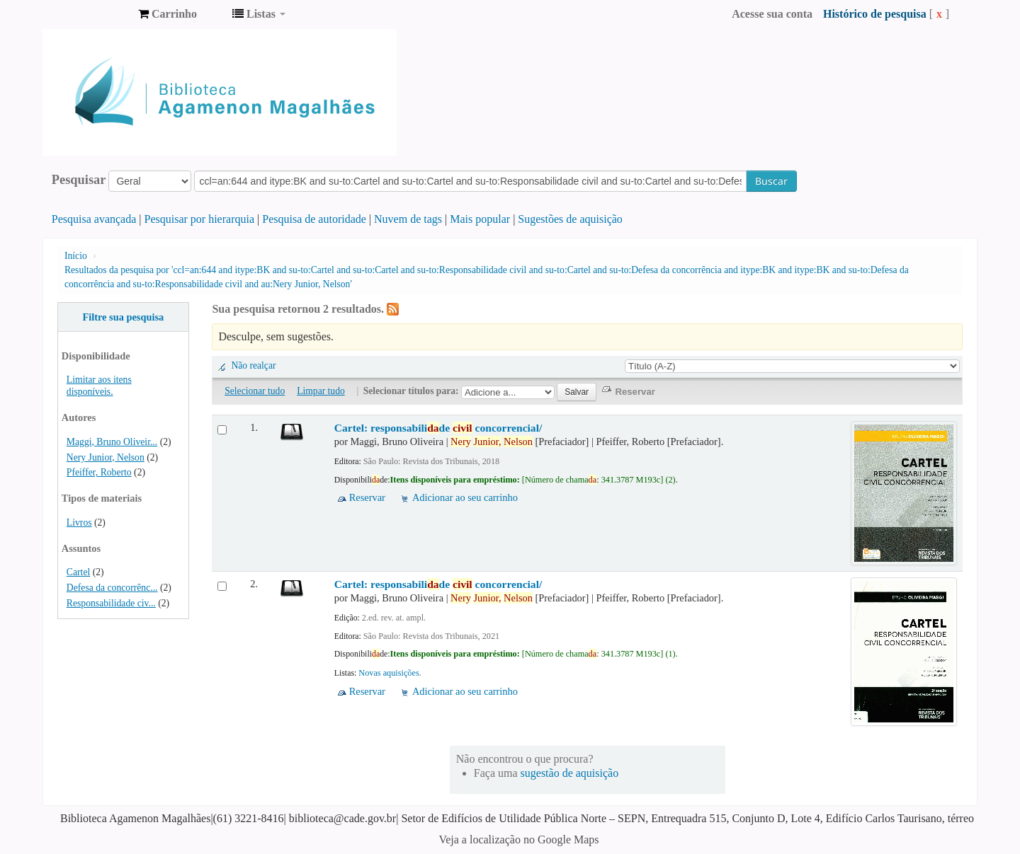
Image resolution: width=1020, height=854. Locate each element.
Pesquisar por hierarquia (199, 219)
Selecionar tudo (255, 391)
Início (75, 255)
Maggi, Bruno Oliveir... (112, 442)
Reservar (367, 497)
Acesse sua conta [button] (772, 14)
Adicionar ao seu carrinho (465, 497)
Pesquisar (79, 180)
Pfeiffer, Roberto (99, 472)
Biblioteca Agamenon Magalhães (92, 14)
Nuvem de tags (408, 219)
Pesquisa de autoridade (314, 219)
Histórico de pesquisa (874, 14)
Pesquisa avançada (94, 219)
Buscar (771, 180)
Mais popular (480, 219)
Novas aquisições (388, 673)
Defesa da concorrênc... (112, 587)
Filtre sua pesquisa (123, 317)
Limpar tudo (321, 391)
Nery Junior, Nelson (105, 457)
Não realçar (253, 365)
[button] (168, 14)
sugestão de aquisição (570, 773)
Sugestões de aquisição (570, 219)
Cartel (78, 572)
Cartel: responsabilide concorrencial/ (438, 428)
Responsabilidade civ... (111, 603)
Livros (79, 522)
